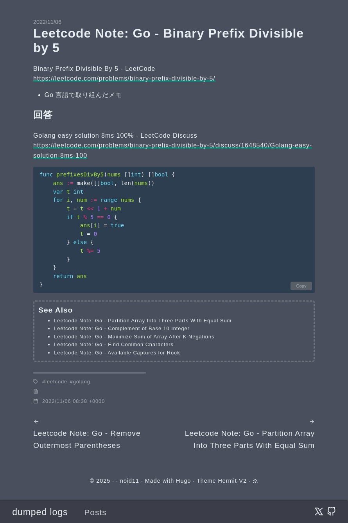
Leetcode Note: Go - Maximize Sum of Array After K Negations (134, 337)
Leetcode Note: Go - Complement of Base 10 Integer (122, 328)
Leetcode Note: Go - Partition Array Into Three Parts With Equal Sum (142, 321)
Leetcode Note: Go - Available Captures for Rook (117, 353)
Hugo (183, 481)
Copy (301, 286)
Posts (95, 512)
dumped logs (40, 512)
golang (81, 382)
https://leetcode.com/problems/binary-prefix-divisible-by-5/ (124, 78)
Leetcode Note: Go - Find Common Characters (114, 344)
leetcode (56, 382)
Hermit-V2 (232, 481)
